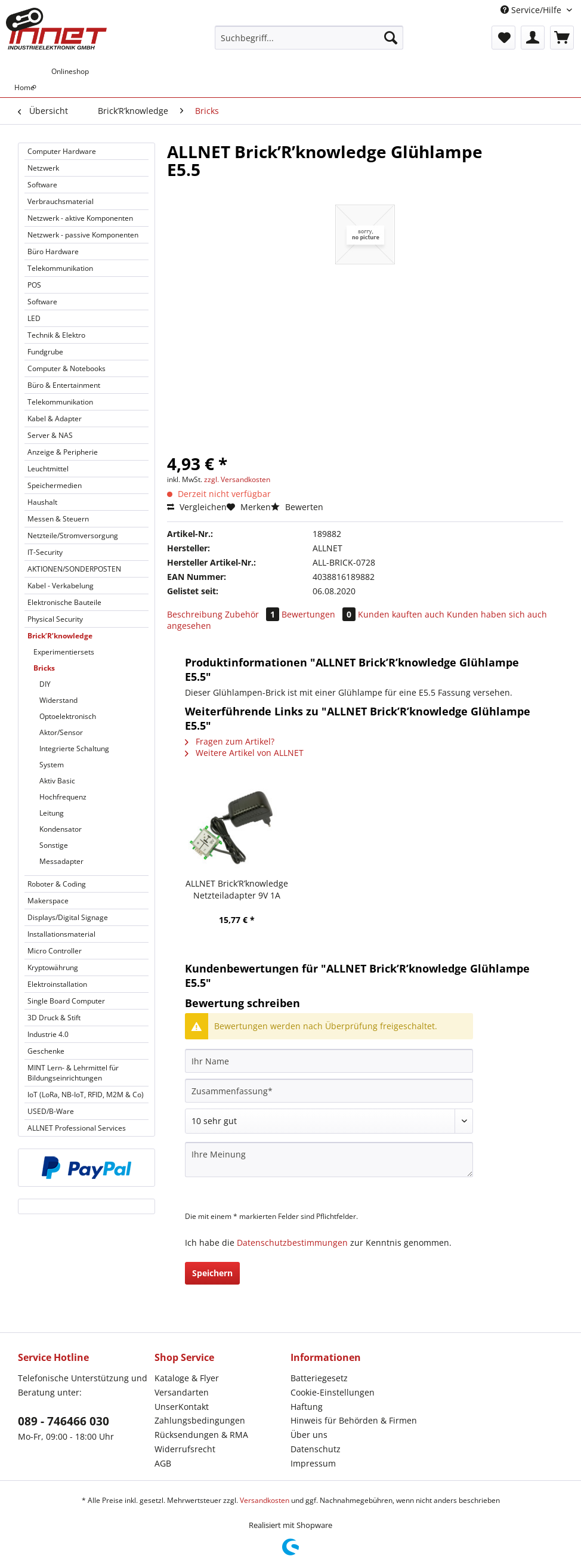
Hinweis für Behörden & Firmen (353, 1420)
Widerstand (58, 700)
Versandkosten (264, 1500)
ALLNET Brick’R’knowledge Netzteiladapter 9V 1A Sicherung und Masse (237, 890)
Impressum (313, 1463)
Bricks (44, 668)
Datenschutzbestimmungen (292, 1242)
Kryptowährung (52, 967)
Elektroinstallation (57, 984)
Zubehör (253, 614)
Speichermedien (54, 485)
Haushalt (42, 502)
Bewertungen (320, 614)
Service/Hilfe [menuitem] (532, 10)
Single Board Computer (66, 1001)
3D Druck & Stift (54, 1018)
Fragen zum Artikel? (229, 741)
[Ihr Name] (329, 1061)
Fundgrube (45, 352)
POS (34, 285)
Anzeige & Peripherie (62, 452)
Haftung (306, 1406)
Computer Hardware (61, 151)
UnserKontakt (181, 1406)
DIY (45, 684)
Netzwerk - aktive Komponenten (80, 218)
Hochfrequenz (62, 797)
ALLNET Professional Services (76, 1128)
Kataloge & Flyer (186, 1378)
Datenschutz (315, 1449)
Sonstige (53, 845)
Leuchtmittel (48, 469)
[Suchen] (390, 38)
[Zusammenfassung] (329, 1091)
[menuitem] (309, 43)
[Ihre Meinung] (329, 1159)
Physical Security (55, 619)
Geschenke (45, 1051)
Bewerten (297, 507)
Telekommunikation (60, 268)
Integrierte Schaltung (74, 748)
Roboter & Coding (56, 884)
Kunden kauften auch (401, 614)
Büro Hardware (53, 251)
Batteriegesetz (319, 1378)
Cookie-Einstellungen (332, 1392)
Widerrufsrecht (184, 1449)
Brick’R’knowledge (59, 636)
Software (42, 185)
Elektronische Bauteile (64, 602)
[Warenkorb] (562, 38)
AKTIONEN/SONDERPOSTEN (74, 569)
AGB (162, 1463)
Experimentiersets (63, 652)
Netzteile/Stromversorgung (72, 535)
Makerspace (48, 901)
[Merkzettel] (503, 38)
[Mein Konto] (533, 38)
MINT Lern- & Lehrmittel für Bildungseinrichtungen (73, 1073)
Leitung (51, 813)
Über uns (308, 1434)
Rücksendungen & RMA (201, 1434)
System (51, 765)
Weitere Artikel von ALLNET (244, 752)
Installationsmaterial (61, 934)
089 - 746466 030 (63, 1421)
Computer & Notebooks (66, 368)
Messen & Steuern (58, 519)
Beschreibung (194, 614)
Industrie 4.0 (48, 1034)
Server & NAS (50, 435)
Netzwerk (43, 168)
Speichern (212, 1273)
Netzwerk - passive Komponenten (82, 235)
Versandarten (181, 1392)
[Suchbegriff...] (309, 38)
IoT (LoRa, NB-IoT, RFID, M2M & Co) (85, 1094)
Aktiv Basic (57, 781)
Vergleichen (197, 507)
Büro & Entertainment (63, 385)
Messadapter (61, 861)
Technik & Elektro (56, 335)
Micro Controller (54, 951)
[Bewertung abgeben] (329, 1121)
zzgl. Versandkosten (237, 479)
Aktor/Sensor (61, 732)
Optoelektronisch (67, 716)
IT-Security (45, 552)
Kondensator (60, 829)
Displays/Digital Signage (67, 917)
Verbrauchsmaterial (60, 201)
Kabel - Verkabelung (60, 586)
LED (34, 318)
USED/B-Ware (50, 1111)
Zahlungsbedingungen (199, 1420)
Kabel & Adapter (54, 418)
